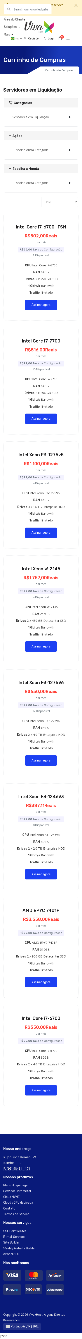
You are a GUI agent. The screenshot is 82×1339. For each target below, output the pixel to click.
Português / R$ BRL (22, 1326)
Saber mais (40, 11)
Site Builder (11, 1242)
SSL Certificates (14, 1231)
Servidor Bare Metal (17, 1191)
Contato (9, 1208)
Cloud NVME (11, 1197)
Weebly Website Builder (19, 1248)
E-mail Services (14, 1237)
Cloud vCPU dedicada (18, 1202)
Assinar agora (41, 305)
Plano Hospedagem (16, 1185)
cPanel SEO (11, 1254)
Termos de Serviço (16, 1214)
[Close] (76, 5)
